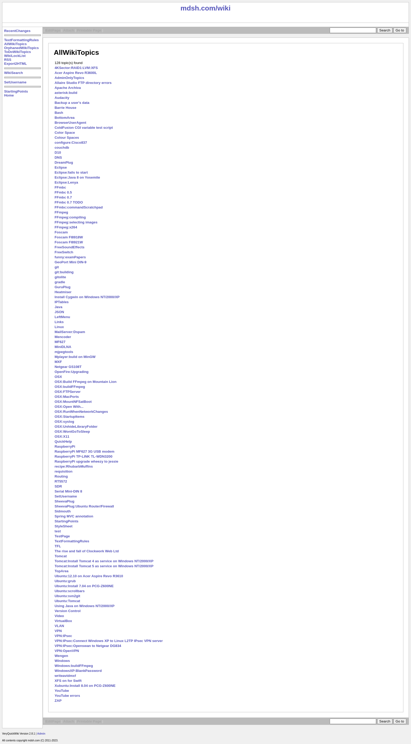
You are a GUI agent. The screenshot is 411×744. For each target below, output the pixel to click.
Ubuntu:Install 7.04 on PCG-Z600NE (84, 586)
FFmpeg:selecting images (76, 222)
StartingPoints (16, 91)
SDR (58, 486)
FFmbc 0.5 (63, 192)
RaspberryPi (65, 446)
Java (58, 307)
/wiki (223, 8)
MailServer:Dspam (70, 332)
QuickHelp (63, 441)
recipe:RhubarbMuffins (74, 466)
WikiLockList (15, 56)
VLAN (59, 626)
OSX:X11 (62, 436)
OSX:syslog (64, 422)
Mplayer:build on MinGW (75, 357)
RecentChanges (17, 31)
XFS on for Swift (68, 681)
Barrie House (65, 108)
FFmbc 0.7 (63, 197)
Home (9, 95)
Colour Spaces (67, 138)
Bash (59, 113)
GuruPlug (63, 287)
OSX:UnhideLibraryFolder (76, 427)
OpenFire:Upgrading (72, 372)
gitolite (60, 277)
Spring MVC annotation (74, 516)
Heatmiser (63, 292)
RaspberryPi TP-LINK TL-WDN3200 (83, 456)
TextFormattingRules (21, 40)
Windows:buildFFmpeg (74, 666)
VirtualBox (63, 621)
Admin (41, 733)
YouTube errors (67, 696)
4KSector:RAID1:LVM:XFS (76, 68)
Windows (62, 661)
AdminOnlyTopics (69, 78)
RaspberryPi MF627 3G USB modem (84, 451)
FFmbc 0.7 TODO (69, 202)
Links (59, 322)
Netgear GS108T (68, 367)
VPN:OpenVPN (67, 651)
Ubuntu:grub (65, 581)
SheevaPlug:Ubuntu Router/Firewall (84, 506)
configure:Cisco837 (71, 142)
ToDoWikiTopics (17, 52)
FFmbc (60, 187)
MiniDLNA (63, 347)
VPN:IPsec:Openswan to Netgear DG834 (88, 646)
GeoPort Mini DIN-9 (70, 262)
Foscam (61, 232)
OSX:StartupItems (69, 417)
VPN (58, 631)
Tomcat (61, 556)
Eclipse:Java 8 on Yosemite (77, 177)
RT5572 (61, 481)
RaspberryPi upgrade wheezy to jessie (86, 461)
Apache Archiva (68, 88)
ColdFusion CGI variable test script (84, 128)
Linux (59, 327)
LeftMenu (62, 317)
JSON (59, 312)
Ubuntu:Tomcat (67, 601)
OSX (58, 377)
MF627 (60, 342)
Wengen (61, 656)
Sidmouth (63, 511)
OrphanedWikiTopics (21, 48)
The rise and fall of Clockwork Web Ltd (87, 551)
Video (59, 616)
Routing (61, 476)
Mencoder (63, 337)
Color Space (65, 133)
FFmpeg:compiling (70, 217)
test (58, 531)
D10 (58, 152)
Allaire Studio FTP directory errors (83, 83)
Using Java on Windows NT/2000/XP (85, 606)
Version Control (67, 611)
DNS (58, 157)
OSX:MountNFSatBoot (73, 402)
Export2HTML (15, 64)
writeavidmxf (65, 676)
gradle (60, 282)
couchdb (62, 147)
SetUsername (15, 82)
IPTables (62, 302)
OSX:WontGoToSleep (72, 431)
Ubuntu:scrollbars (70, 591)
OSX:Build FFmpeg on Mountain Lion (85, 382)
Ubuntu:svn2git (67, 596)
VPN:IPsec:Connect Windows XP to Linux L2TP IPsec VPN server (109, 641)
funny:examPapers (70, 257)
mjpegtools (64, 352)
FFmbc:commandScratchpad (79, 207)
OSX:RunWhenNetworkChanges (81, 412)
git (57, 267)
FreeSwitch (64, 252)
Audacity (62, 98)
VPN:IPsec (63, 636)
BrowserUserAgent (70, 123)
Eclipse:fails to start (71, 172)
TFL (58, 546)
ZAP (58, 701)
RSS (7, 60)
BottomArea (64, 118)
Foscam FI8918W (69, 237)
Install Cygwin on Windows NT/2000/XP (87, 297)
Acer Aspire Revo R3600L (76, 73)
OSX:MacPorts (67, 397)
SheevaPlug (64, 501)
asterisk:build (66, 93)
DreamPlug (64, 162)
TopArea (61, 571)
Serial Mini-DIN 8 (68, 491)
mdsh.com (197, 8)
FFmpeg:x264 (66, 227)
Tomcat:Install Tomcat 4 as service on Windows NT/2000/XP (104, 561)
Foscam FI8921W (69, 242)
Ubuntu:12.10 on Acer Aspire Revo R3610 (89, 576)
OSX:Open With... (69, 407)
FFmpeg (61, 212)
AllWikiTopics (15, 44)
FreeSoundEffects (69, 247)
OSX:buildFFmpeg (70, 387)
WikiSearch (13, 73)
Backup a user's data (72, 103)
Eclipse (61, 167)
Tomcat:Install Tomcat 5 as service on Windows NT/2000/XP (104, 566)
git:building (64, 272)
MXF (58, 362)
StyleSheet (63, 526)
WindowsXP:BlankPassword (78, 671)
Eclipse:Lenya (66, 182)
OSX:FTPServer (67, 392)
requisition (63, 471)
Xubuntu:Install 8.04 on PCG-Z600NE (85, 686)
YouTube (62, 691)
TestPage (62, 536)
